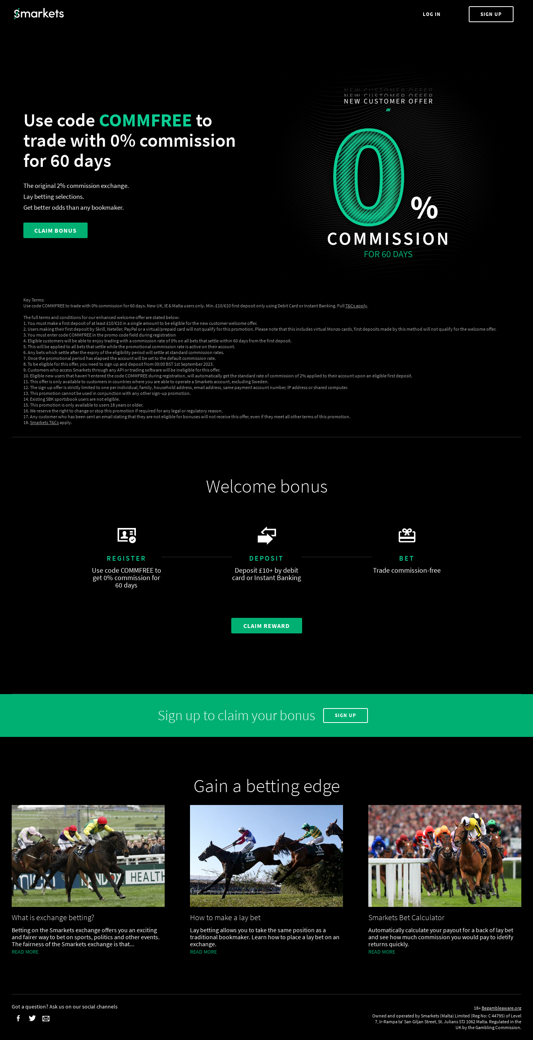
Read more (25, 951)
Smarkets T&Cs (44, 422)
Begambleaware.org (501, 1008)
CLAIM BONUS (55, 230)
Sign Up (491, 14)
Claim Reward (266, 626)
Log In (432, 14)
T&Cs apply (356, 306)
